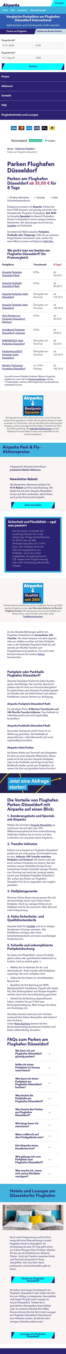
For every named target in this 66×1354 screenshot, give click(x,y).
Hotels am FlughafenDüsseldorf (33, 1280)
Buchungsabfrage (37, 379)
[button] (17, 45)
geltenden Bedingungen (40, 429)
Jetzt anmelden (33, 505)
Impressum (22, 10)
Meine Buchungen (38, 10)
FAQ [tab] (4, 105)
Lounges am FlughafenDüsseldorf (33, 1335)
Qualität (11, 226)
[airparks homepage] (11, 3)
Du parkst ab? (8, 40)
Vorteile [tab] (6, 95)
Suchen (33, 66)
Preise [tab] (5, 76)
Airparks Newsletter (41, 825)
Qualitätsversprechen (33, 617)
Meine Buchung (22, 1024)
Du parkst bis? (8, 53)
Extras (41, 654)
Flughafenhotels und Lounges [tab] (19, 115)
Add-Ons (48, 241)
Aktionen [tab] (7, 86)
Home (5, 10)
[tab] (17, 31)
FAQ (13, 10)
